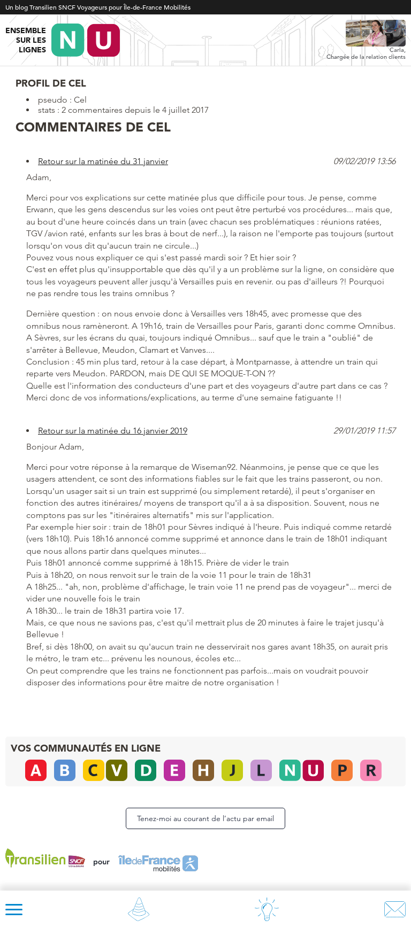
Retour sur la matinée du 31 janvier (103, 161)
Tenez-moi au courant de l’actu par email (205, 818)
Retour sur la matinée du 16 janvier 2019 (112, 431)
